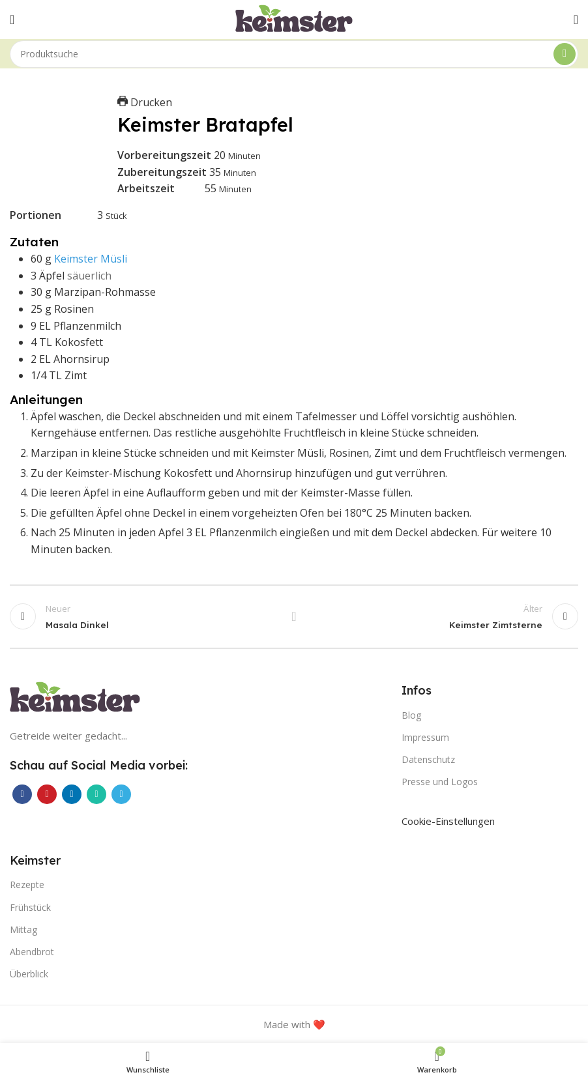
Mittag (23, 929)
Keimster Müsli (90, 259)
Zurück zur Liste (294, 616)
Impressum (425, 737)
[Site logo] (294, 18)
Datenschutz (428, 759)
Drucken (144, 102)
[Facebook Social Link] (22, 794)
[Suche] (294, 54)
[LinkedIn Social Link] (71, 794)
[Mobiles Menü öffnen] (12, 20)
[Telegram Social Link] (121, 794)
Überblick (29, 974)
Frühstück (30, 907)
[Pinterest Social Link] (47, 794)
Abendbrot (32, 951)
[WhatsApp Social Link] (96, 794)
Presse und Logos (440, 781)
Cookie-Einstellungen (448, 820)
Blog (411, 715)
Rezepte (27, 884)
